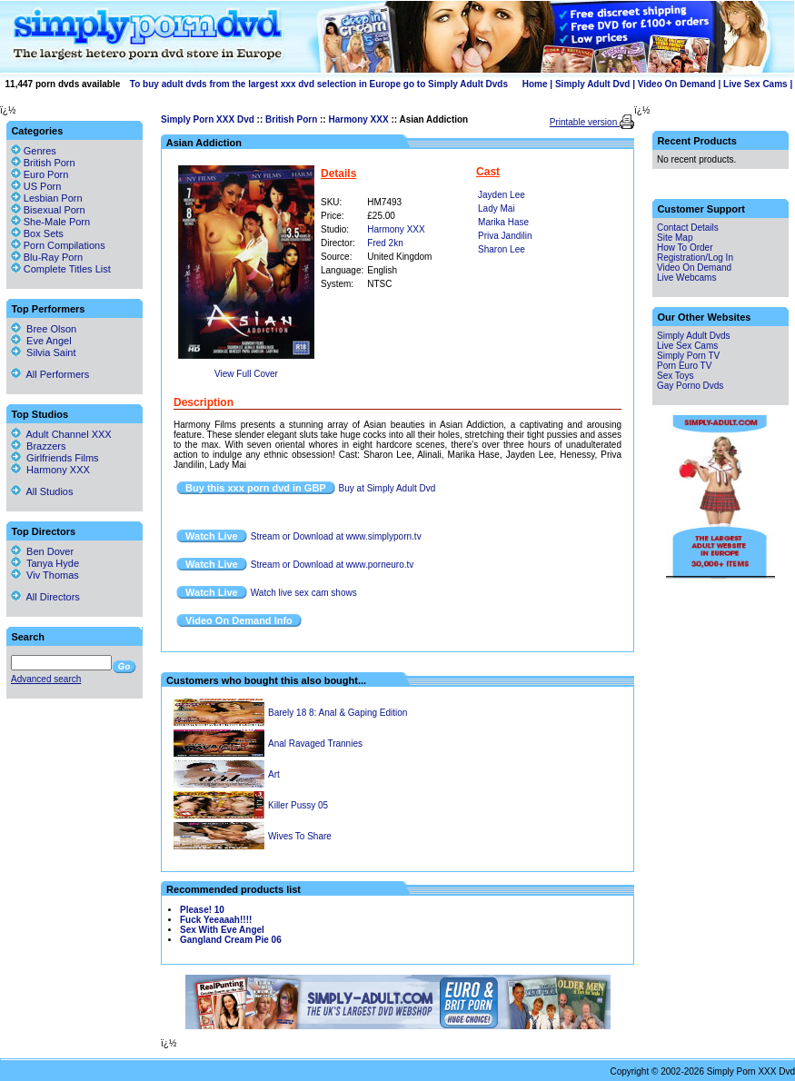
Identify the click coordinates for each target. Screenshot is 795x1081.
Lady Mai (496, 208)
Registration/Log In (695, 258)
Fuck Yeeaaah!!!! (216, 920)
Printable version (585, 122)
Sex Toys (675, 376)
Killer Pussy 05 (298, 805)
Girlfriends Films (55, 457)
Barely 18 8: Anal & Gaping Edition (337, 713)
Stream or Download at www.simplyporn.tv (336, 536)
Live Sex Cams (755, 84)
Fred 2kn (384, 243)
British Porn (291, 119)
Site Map (674, 238)
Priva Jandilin (505, 236)
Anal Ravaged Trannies (315, 744)
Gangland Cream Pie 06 (231, 940)
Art (274, 774)
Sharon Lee (501, 249)
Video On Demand (677, 84)
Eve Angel (41, 340)
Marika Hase (503, 222)
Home (535, 84)
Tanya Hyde (45, 563)
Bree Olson (43, 328)
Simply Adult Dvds (693, 336)
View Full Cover (246, 374)
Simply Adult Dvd (592, 84)
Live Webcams (686, 278)
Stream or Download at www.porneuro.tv (332, 565)
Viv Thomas (45, 575)
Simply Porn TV (688, 356)
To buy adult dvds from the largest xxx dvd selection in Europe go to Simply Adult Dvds (319, 84)
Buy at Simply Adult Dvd (387, 488)
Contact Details (688, 228)
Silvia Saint (43, 352)
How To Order (685, 248)
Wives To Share (300, 836)
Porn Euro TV (684, 366)
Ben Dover (42, 551)
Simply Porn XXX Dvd (207, 119)
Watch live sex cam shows (304, 593)
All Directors (45, 596)
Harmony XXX (358, 119)
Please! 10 (202, 910)
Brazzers (38, 446)
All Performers (50, 374)
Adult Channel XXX (61, 434)
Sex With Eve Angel (222, 930)
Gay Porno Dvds (690, 386)
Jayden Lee (501, 195)
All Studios (42, 491)
